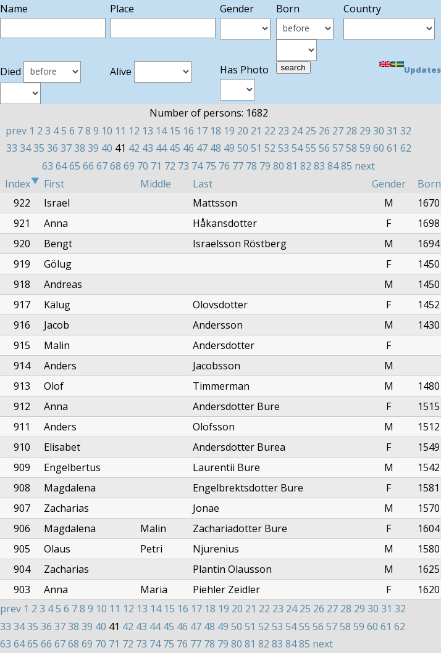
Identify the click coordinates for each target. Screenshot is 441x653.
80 (278, 166)
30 (378, 131)
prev (16, 131)
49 (229, 148)
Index (22, 184)
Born (429, 184)
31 (392, 131)
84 (332, 166)
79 (265, 166)
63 (47, 166)
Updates (422, 69)
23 (283, 131)
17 (202, 131)
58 (351, 148)
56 (324, 148)
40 (106, 148)
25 (310, 131)
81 (292, 166)
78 (251, 166)
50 (242, 148)
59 (365, 148)
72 (169, 166)
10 (106, 131)
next (365, 166)
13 (147, 131)
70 (142, 166)
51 (256, 148)
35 (38, 148)
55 (310, 148)
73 (183, 166)
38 (79, 148)
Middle (155, 184)
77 (237, 166)
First (54, 184)
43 (147, 148)
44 (161, 148)
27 (337, 131)
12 (134, 131)
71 (156, 166)
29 (365, 131)
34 (25, 148)
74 (197, 166)
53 (283, 148)
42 (134, 148)
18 (215, 131)
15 (174, 131)
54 (297, 148)
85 (346, 166)
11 (120, 131)
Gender (389, 184)
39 (93, 148)
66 (88, 166)
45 (174, 148)
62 (405, 148)
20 (242, 131)
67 (101, 166)
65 (74, 166)
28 (351, 131)
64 (61, 166)
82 (305, 166)
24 (297, 131)
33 (11, 148)
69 (129, 166)
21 (256, 131)
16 (188, 131)
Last (202, 184)
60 (378, 148)
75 (210, 166)
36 (52, 148)
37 (66, 148)
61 (392, 148)
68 (115, 166)
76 (224, 166)
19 (229, 131)
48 (215, 148)
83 (319, 166)
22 (269, 131)
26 (324, 131)
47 (202, 148)
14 (161, 131)
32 (405, 131)
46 (188, 148)
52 (269, 148)
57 (337, 148)
